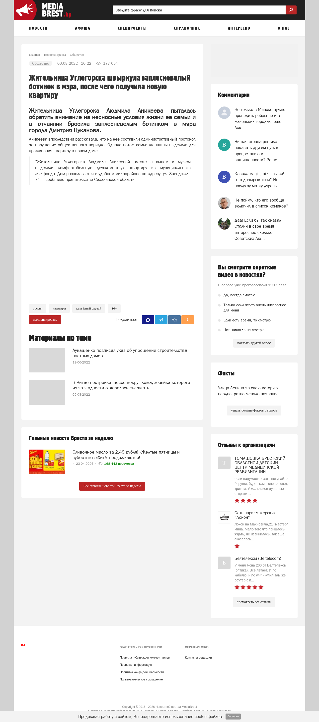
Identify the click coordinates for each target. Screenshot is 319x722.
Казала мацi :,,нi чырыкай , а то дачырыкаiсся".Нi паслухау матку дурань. (261, 179)
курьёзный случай (88, 308)
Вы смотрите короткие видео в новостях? (247, 271)
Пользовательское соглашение (141, 679)
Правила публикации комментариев (145, 657)
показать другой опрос (254, 343)
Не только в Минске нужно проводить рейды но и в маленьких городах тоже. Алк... (260, 118)
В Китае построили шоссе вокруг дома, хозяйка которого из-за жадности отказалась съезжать (131, 384)
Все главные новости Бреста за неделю (112, 486)
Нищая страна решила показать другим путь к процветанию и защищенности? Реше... (258, 150)
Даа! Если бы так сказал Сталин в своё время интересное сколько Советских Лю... (258, 229)
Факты (226, 373)
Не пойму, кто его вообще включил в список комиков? (261, 203)
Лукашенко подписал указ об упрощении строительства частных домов (130, 352)
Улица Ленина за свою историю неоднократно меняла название (248, 390)
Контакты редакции (198, 657)
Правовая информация (136, 665)
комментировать (45, 319)
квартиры (59, 308)
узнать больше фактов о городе (254, 410)
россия (37, 308)
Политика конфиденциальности (142, 672)
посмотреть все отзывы (254, 602)
